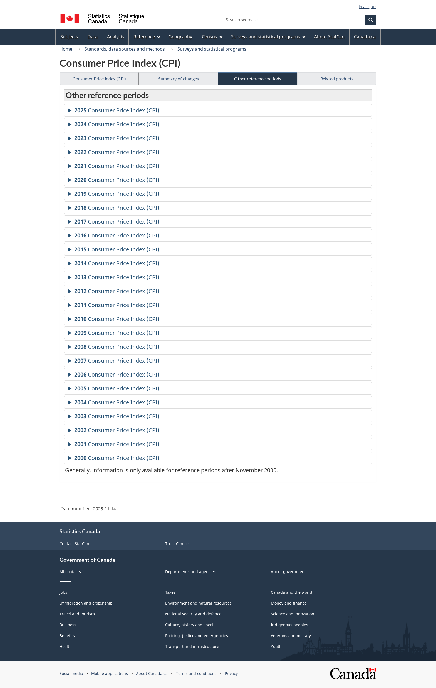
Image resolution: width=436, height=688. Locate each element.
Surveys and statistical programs (211, 49)
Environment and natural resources (198, 603)
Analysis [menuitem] (115, 37)
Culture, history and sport (189, 624)
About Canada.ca (152, 673)
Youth (276, 646)
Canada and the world (291, 592)
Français (367, 6)
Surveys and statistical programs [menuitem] (268, 37)
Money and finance (289, 603)
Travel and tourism (77, 614)
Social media (71, 673)
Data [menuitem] (93, 37)
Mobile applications (109, 673)
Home (66, 49)
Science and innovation (292, 614)
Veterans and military (291, 635)
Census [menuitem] (212, 37)
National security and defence (193, 614)
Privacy (231, 673)
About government (288, 571)
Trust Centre (177, 543)
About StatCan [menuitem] (329, 37)
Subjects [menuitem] (69, 37)
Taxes (170, 592)
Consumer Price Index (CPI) (99, 78)
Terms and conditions (196, 673)
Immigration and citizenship (86, 603)
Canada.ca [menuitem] (365, 37)
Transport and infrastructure (192, 646)
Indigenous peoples (289, 624)
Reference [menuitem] (146, 37)
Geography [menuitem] (180, 37)
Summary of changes (178, 78)
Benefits (67, 635)
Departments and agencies (190, 571)
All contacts (70, 571)
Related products (336, 78)
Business (68, 624)
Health (66, 646)
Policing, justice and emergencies (196, 635)
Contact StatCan (74, 543)
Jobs (63, 592)
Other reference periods (257, 78)
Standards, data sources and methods (125, 49)
